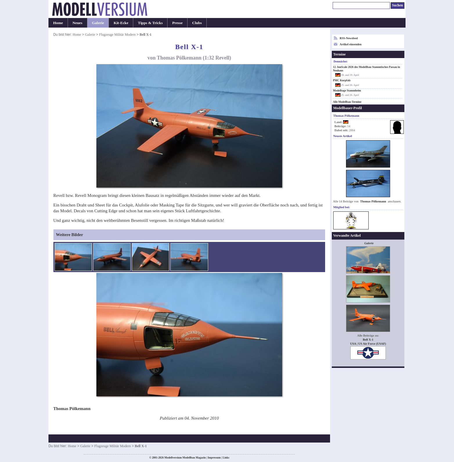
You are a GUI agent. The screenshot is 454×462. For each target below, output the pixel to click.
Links (226, 457)
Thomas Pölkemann (373, 201)
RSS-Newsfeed (349, 38)
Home (58, 23)
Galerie (98, 23)
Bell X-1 (368, 339)
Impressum (214, 457)
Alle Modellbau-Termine (347, 101)
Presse (177, 23)
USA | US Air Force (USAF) (368, 343)
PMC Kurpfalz (342, 80)
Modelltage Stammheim (347, 90)
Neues (77, 23)
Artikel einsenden (350, 44)
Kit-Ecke (121, 23)
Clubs (197, 23)
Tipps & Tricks (150, 23)
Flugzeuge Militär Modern (117, 35)
